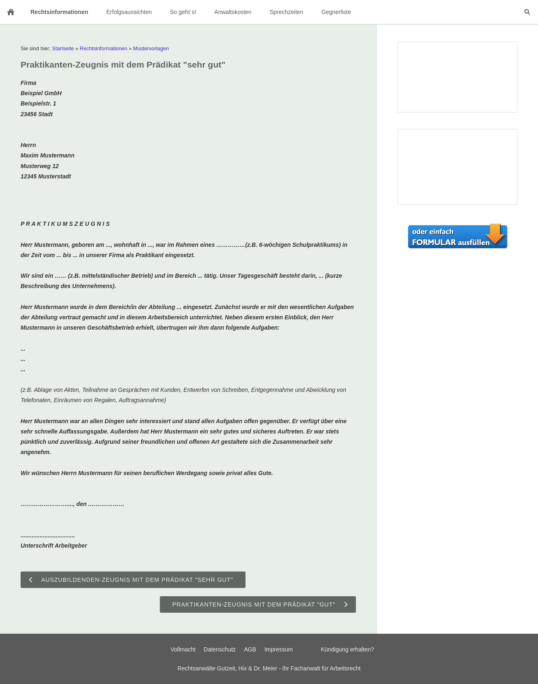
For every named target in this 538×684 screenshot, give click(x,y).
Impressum (278, 649)
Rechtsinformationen (104, 49)
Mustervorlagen (151, 49)
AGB (250, 649)
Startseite (63, 49)
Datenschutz (220, 649)
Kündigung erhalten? (347, 649)
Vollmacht (183, 649)
